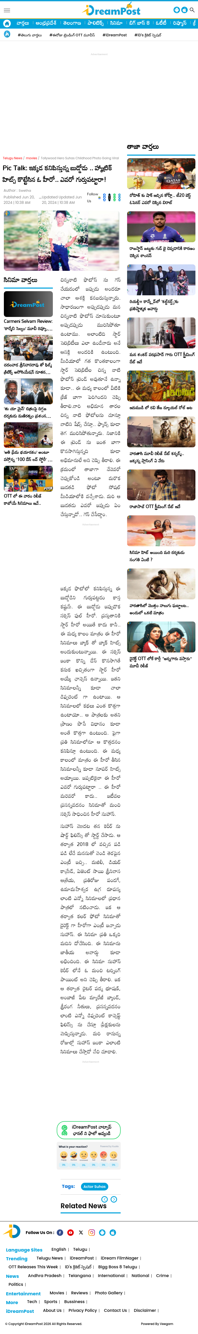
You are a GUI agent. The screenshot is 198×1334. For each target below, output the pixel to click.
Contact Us (115, 1310)
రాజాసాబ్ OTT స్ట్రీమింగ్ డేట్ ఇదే (155, 506)
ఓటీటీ (161, 23)
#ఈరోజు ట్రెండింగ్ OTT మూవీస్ (72, 35)
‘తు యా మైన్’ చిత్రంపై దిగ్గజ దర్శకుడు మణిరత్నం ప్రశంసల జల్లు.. (26, 412)
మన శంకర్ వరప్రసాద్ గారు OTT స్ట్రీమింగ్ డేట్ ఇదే (162, 358)
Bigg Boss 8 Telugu (117, 1267)
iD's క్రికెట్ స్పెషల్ (78, 1267)
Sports (50, 1302)
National (140, 1276)
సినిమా (116, 23)
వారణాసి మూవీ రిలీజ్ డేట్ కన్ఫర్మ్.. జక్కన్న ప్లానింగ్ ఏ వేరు (157, 457)
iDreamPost (82, 1258)
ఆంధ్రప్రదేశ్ (46, 23)
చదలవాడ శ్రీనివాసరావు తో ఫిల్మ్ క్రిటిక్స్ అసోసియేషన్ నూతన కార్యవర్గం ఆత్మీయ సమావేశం (28, 368)
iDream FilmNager (119, 1258)
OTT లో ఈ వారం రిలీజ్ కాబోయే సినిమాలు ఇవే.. (23, 499)
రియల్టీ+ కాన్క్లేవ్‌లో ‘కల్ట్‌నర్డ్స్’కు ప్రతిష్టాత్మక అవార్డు (154, 305)
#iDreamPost (115, 35)
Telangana (80, 1276)
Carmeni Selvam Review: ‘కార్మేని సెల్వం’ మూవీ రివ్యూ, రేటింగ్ (28, 325)
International (111, 1276)
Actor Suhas (95, 1186)
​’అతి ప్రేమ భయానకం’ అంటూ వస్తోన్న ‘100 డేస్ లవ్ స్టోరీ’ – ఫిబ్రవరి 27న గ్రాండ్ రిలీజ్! (27, 456)
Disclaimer (145, 1310)
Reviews (79, 1293)
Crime (162, 1276)
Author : (17, 190)
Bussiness (74, 1302)
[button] (114, 1199)
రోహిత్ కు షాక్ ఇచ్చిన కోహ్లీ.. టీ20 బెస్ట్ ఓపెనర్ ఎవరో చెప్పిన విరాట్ (160, 199)
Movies (57, 1293)
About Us (52, 1310)
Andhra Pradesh (44, 1276)
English (59, 1249)
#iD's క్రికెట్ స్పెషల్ (148, 35)
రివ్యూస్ (179, 23)
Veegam (166, 1324)
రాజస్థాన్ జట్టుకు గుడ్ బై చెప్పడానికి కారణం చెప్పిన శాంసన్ (162, 252)
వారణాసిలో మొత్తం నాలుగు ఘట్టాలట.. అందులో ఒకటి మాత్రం (159, 609)
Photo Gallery (108, 1293)
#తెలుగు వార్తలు (30, 35)
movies (31, 158)
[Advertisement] (100, 93)
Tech (32, 1302)
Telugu (80, 1249)
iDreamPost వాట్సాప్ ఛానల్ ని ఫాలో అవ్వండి (91, 1130)
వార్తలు (23, 23)
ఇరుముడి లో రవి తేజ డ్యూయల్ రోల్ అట (161, 407)
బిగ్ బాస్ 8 (139, 23)
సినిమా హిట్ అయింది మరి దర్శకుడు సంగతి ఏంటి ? (157, 556)
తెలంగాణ (72, 23)
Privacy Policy (83, 1310)
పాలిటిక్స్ (96, 23)
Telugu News (12, 158)
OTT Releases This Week (33, 1267)
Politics (16, 1284)
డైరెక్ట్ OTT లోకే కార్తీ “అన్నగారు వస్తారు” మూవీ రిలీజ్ (161, 662)
